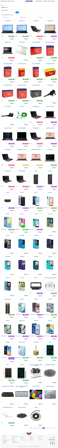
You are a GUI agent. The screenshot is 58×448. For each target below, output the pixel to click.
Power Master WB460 (22, 63)
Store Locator (13, 440)
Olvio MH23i (8, 256)
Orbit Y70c (50, 192)
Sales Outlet (13, 438)
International (22, 437)
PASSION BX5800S (21, 128)
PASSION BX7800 (36, 106)
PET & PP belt (21, 106)
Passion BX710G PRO (50, 106)
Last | (55, 428)
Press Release (31, 440)
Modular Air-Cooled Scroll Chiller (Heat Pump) (36, 365)
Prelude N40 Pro (50, 20)
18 (41, 428)
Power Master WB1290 (50, 63)
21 (47, 428)
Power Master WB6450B (7, 63)
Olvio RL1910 (50, 213)
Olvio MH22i (36, 256)
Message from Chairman (6, 440)
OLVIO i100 (8, 277)
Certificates (4, 442)
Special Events (41, 438)
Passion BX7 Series (7, 128)
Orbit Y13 (8, 213)
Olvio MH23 (22, 256)
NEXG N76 (36, 299)
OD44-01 (36, 277)
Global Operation (5, 441)
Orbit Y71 (36, 192)
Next (52, 428)
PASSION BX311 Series (22, 149)
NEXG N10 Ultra (22, 342)
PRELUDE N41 (36, 20)
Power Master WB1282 (8, 85)
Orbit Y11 (36, 213)
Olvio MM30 (22, 235)
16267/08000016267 (52, 437)
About (3, 438)
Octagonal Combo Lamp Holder (50, 277)
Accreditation (4, 443)
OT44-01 (7, 192)
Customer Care (14, 441)
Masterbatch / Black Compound (8, 386)
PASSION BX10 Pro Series (36, 149)
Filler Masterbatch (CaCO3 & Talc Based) (22, 387)
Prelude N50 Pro (8, 20)
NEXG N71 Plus (22, 320)
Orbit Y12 (22, 213)
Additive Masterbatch (50, 386)
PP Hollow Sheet (22, 42)
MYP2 (8, 364)
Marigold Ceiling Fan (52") (8, 407)
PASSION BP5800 (22, 171)
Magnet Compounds (22, 407)
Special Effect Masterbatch (50, 364)
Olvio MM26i (36, 235)
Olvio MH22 (50, 256)
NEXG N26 (8, 342)
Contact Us (13, 437)
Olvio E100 (22, 277)
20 (45, 428)
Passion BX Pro (50, 149)
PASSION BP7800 (8, 171)
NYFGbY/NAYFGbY (7, 299)
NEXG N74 (8, 320)
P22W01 (50, 171)
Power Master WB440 (36, 63)
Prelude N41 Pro (22, 20)
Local (21, 438)
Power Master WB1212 (36, 85)
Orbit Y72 (22, 192)
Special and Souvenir (23, 440)
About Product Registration (15, 442)
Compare (12, 38)
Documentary (40, 440)
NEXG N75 (50, 299)
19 (44, 428)
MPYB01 (22, 364)
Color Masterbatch (36, 386)
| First (31, 428)
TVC (39, 437)
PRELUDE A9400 (8, 42)
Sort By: (22, 17)
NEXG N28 (36, 320)
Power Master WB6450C (50, 42)
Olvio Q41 (8, 235)
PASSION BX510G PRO (50, 128)
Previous (35, 428)
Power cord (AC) (8, 106)
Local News (31, 437)
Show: (40, 17)
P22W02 (36, 171)
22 (49, 428)
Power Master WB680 (36, 42)
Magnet (36, 407)
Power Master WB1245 (22, 85)
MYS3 (50, 342)
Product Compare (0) (5, 17)
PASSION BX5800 (36, 128)
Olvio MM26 (50, 235)
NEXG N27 (50, 320)
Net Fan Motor (36, 342)
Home (4, 437)
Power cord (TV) (50, 85)
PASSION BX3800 (8, 149)
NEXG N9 (22, 299)
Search (4, 5)
